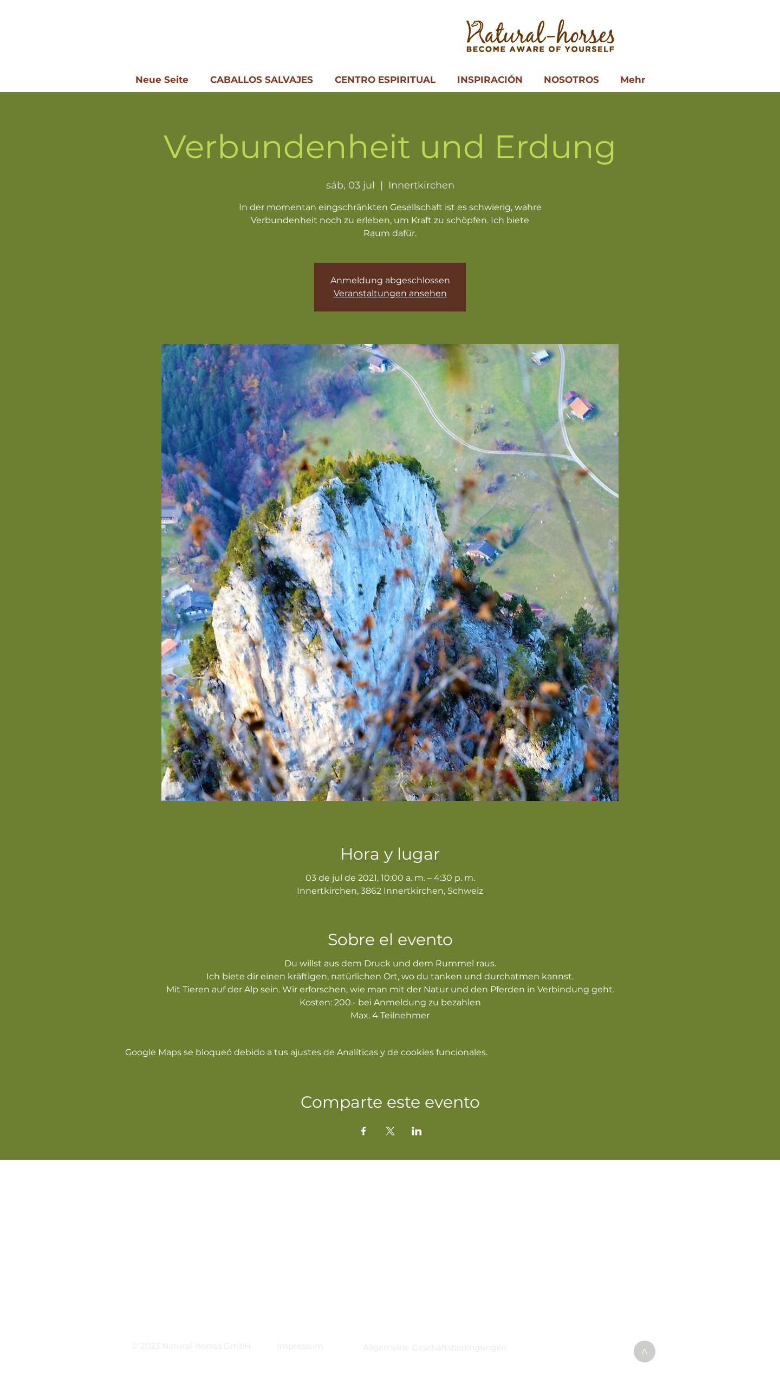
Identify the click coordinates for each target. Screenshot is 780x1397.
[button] (300, 1345)
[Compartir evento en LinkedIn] (417, 1131)
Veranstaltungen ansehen (390, 293)
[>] (644, 1351)
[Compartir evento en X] (390, 1131)
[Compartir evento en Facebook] (364, 1131)
